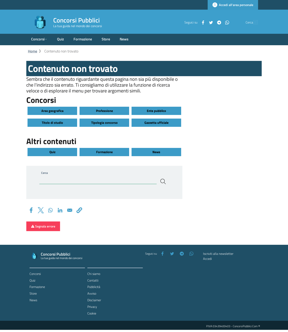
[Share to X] (41, 210)
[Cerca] (253, 22)
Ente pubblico (156, 110)
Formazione (104, 152)
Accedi (207, 258)
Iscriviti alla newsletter (218, 253)
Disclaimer (94, 300)
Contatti (92, 280)
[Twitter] (202, 22)
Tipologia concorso (104, 122)
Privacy (92, 306)
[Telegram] (210, 22)
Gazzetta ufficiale (156, 122)
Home (32, 51)
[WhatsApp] (218, 22)
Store (33, 293)
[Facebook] (194, 22)
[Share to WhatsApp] (50, 210)
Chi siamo (93, 273)
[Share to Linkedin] (60, 210)
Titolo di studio (52, 122)
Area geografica (52, 110)
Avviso (91, 293)
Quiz (52, 152)
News (156, 152)
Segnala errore (43, 226)
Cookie (91, 313)
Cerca (44, 173)
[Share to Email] (70, 210)
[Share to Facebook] (31, 210)
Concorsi (35, 273)
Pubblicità (93, 286)
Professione (104, 110)
